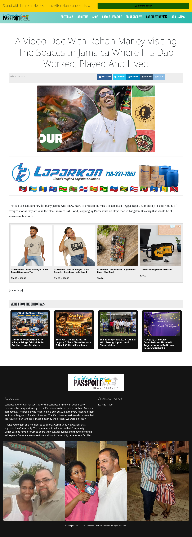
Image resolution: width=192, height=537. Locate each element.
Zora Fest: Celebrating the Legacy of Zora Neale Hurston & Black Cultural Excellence (73, 342)
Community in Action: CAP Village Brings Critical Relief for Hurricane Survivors (28, 342)
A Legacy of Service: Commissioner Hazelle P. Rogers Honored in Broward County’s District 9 (160, 344)
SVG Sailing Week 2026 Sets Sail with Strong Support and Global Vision (118, 342)
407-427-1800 (105, 404)
